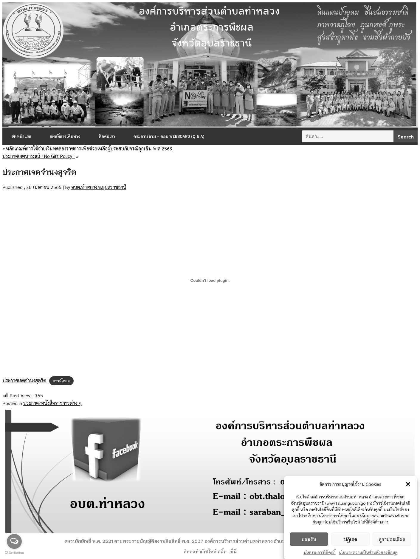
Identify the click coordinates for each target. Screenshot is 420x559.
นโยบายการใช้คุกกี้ (319, 555)
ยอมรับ (309, 542)
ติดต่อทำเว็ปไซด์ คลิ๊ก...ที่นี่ (210, 551)
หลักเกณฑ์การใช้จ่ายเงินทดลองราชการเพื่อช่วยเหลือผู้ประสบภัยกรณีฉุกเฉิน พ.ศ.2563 (89, 148)
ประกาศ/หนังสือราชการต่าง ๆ (52, 403)
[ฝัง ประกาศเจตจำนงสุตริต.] (210, 280)
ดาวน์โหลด (61, 380)
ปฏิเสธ (350, 542)
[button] (408, 487)
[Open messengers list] (14, 541)
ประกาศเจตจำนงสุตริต (24, 380)
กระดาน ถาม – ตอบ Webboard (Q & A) (169, 136)
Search (406, 136)
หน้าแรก (21, 136)
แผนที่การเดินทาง (65, 136)
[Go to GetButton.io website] (14, 553)
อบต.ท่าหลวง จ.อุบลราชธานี (98, 187)
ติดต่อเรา (107, 136)
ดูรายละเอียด (392, 542)
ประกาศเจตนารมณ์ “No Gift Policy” (38, 156)
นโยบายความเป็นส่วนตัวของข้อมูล (368, 555)
